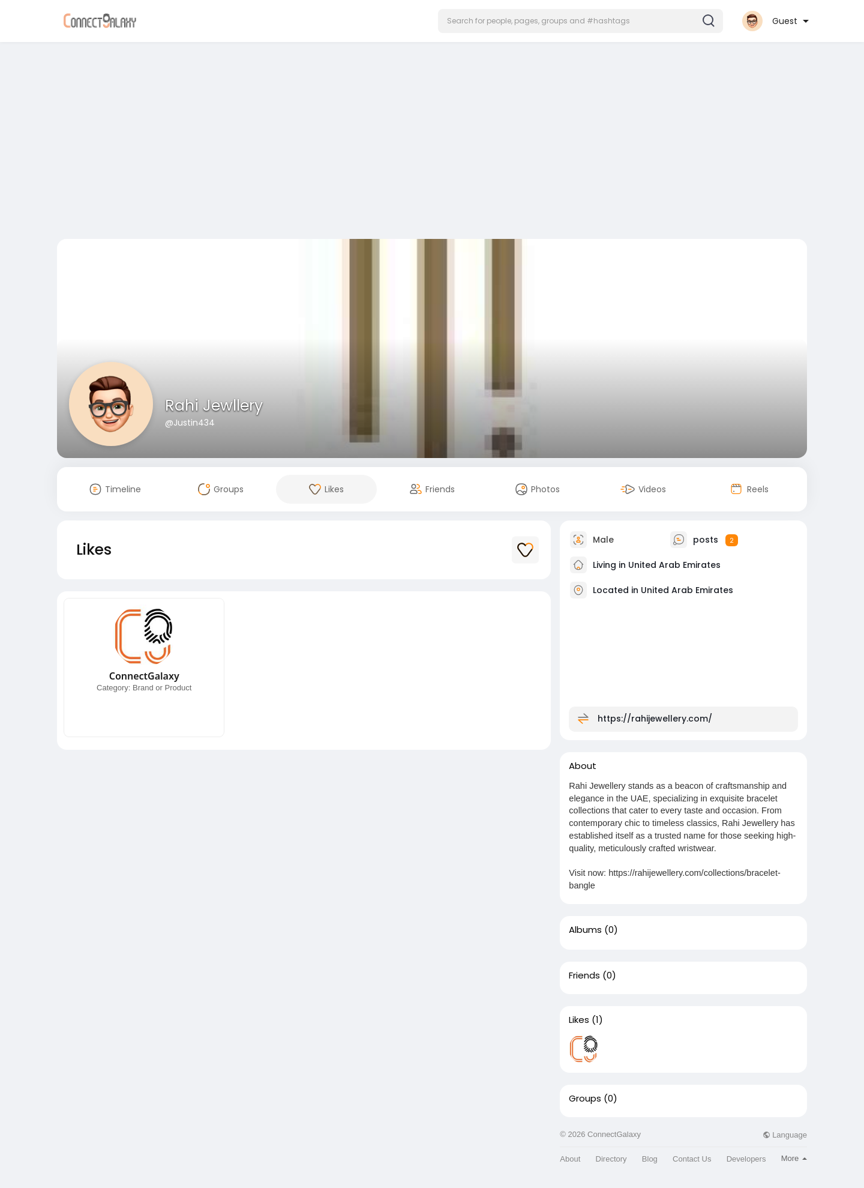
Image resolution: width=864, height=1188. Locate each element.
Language (785, 1135)
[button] (580, 21)
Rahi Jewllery (214, 405)
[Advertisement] (432, 143)
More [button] (794, 1158)
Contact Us (692, 1159)
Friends (584, 975)
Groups (585, 1098)
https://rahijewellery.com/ (655, 719)
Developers (746, 1159)
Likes (579, 1020)
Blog (650, 1159)
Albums (585, 930)
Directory (611, 1159)
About (570, 1159)
